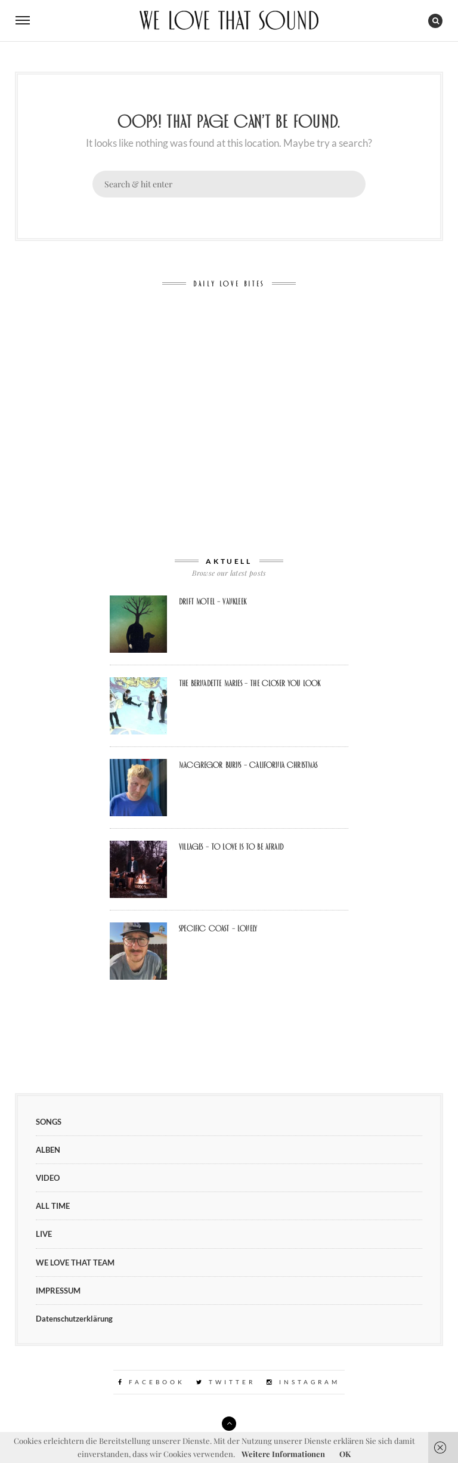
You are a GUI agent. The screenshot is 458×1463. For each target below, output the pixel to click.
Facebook (151, 1381)
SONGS (48, 1121)
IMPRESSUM (58, 1290)
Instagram (303, 1381)
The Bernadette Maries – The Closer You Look (250, 683)
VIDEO (48, 1178)
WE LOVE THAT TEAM (75, 1262)
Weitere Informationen (283, 1454)
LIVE (44, 1234)
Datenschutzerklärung (74, 1318)
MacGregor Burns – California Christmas (248, 765)
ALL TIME (53, 1206)
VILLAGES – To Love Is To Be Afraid (231, 846)
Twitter (225, 1381)
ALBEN (48, 1150)
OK (345, 1454)
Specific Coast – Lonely (218, 928)
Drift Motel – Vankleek (212, 601)
